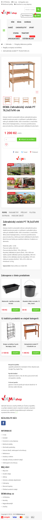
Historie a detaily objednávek (12, 480)
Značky (5, 506)
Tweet (24, 152)
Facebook (3, 423)
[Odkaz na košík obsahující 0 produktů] (37, 15)
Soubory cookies (8, 456)
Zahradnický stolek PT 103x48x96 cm (31, 345)
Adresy (5, 477)
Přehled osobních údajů (10, 489)
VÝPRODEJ (5, 2)
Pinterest (34, 152)
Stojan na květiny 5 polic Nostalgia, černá (10, 345)
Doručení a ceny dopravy (22, 4)
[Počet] (10, 139)
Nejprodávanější (8, 503)
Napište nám (23, 2)
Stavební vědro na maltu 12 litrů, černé (31, 302)
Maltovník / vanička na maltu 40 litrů (11, 302)
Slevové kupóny (7, 486)
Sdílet (15, 152)
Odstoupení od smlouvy (10, 463)
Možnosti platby (7, 4)
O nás (14, 2)
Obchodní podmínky (9, 447)
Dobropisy (6, 483)
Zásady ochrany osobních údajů (13, 460)
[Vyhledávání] (32, 9)
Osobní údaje (7, 474)
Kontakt (5, 438)
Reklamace (6, 453)
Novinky (5, 500)
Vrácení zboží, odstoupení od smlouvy (14, 450)
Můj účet (5, 471)
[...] (16, 412)
